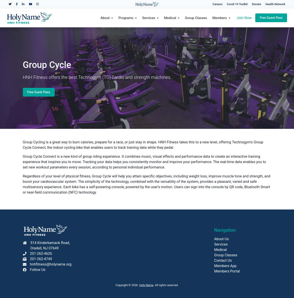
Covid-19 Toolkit (237, 4)
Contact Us (223, 260)
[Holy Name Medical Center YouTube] (30, 4)
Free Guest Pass (271, 17)
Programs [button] (127, 18)
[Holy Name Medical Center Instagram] (37, 4)
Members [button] (221, 18)
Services (221, 244)
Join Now (244, 18)
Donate (256, 4)
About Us (221, 239)
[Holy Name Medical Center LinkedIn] (23, 4)
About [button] (107, 18)
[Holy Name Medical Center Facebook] (16, 4)
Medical (220, 250)
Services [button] (150, 18)
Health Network (275, 4)
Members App (225, 266)
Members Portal (227, 271)
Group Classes (196, 18)
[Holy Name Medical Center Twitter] (10, 4)
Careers (217, 4)
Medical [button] (172, 18)
